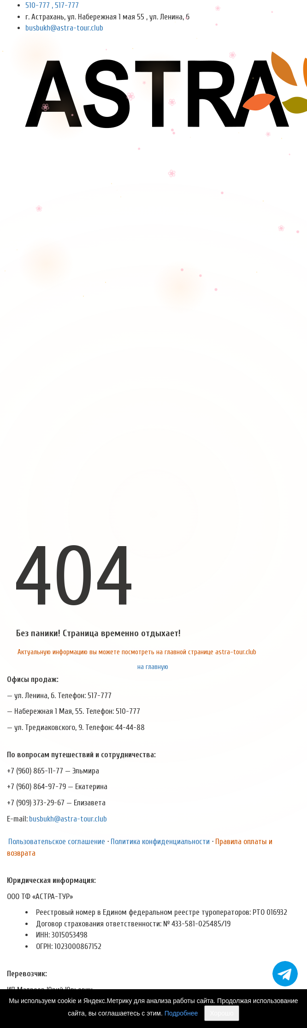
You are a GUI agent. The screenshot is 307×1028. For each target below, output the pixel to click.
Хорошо (222, 1013)
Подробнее (181, 1013)
